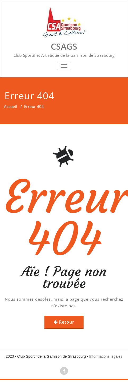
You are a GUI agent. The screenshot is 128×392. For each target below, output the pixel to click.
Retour (66, 322)
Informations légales (105, 356)
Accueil (10, 106)
